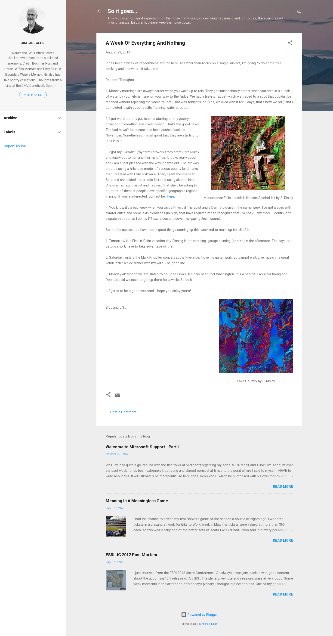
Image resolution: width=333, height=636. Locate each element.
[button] (290, 43)
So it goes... (122, 11)
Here (170, 196)
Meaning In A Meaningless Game (137, 500)
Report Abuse (15, 146)
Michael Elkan (209, 623)
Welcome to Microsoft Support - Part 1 (143, 446)
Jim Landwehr (32, 43)
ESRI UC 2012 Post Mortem (131, 554)
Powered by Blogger (199, 615)
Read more (283, 486)
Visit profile (33, 94)
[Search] (299, 13)
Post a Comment (123, 412)
